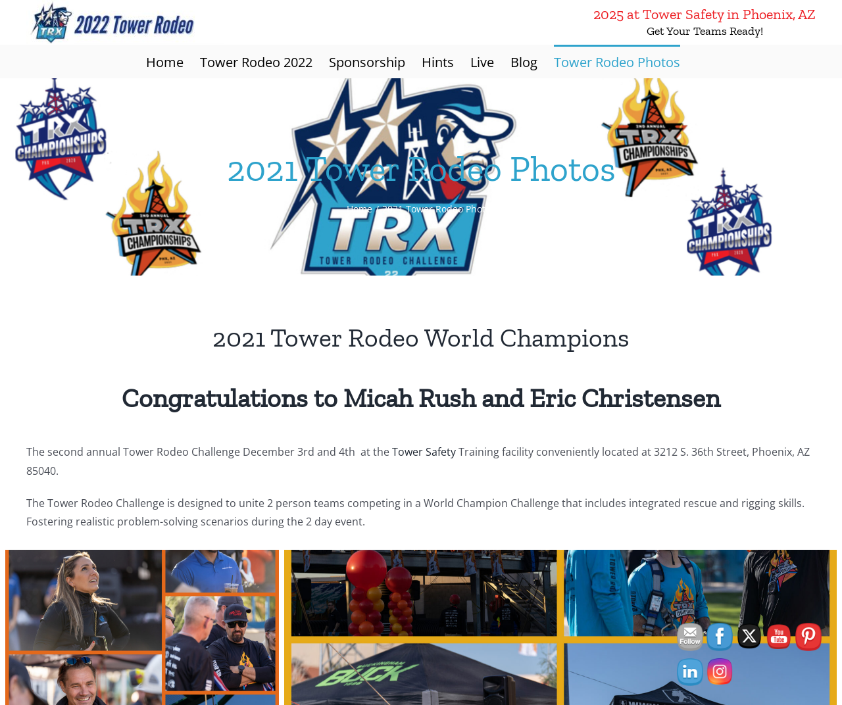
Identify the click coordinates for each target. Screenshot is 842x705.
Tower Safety (424, 452)
